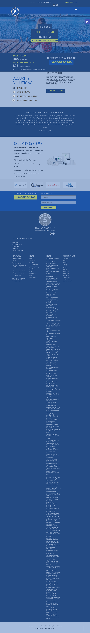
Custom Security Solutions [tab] (24, 100)
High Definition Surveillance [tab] (25, 96)
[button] (87, 21)
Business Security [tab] (21, 92)
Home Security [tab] (19, 88)
